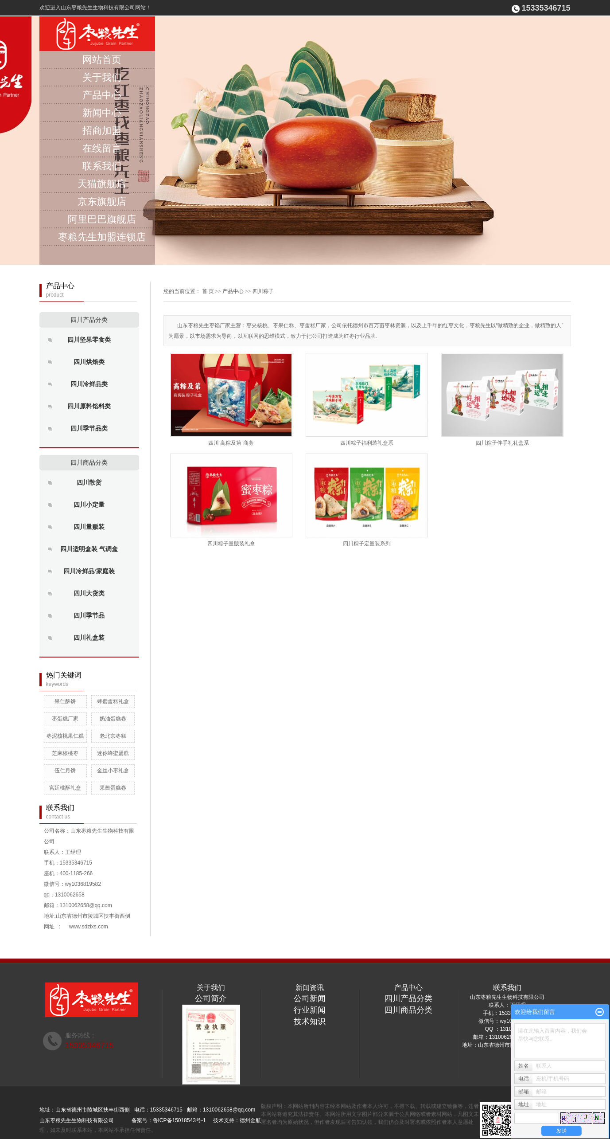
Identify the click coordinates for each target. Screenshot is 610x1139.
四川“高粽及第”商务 (231, 443)
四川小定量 (89, 504)
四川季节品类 (89, 428)
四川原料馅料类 (89, 406)
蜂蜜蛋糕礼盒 (113, 701)
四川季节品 (89, 615)
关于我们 (101, 77)
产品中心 (101, 95)
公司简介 (211, 998)
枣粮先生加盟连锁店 (102, 237)
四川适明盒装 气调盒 (89, 549)
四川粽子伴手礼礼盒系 (502, 443)
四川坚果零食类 (89, 340)
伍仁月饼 (65, 770)
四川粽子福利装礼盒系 (366, 443)
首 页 (208, 291)
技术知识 (310, 1021)
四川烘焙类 (89, 362)
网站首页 (101, 59)
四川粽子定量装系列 (367, 543)
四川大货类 (89, 593)
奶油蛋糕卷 (113, 719)
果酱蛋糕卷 (113, 788)
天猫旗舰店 (102, 183)
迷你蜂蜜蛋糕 (113, 753)
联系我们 (101, 166)
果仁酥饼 (65, 701)
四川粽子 (263, 291)
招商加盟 (101, 130)
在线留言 (101, 148)
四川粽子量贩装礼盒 (231, 543)
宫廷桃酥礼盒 (65, 788)
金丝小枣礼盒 (113, 770)
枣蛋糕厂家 (65, 719)
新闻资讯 (309, 987)
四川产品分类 (89, 320)
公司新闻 (310, 998)
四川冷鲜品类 (89, 384)
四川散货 (89, 482)
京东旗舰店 (102, 201)
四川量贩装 (89, 527)
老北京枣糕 (113, 736)
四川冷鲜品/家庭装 (89, 571)
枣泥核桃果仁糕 (65, 736)
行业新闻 (310, 1010)
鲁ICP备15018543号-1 (179, 1120)
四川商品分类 (89, 462)
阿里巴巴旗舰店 (102, 219)
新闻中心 (101, 112)
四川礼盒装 (89, 637)
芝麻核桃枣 (65, 753)
